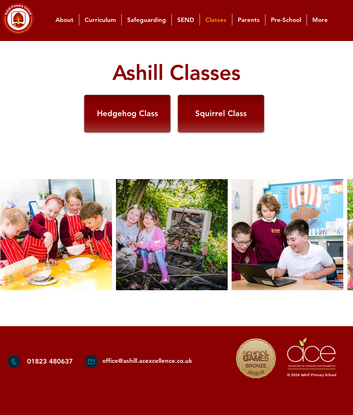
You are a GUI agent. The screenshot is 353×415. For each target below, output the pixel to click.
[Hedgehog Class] (127, 113)
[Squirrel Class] (221, 113)
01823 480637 (50, 361)
